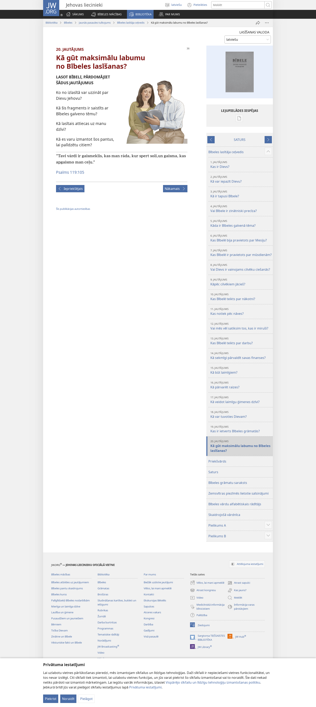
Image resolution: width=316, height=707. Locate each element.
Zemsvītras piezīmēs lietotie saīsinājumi (238, 493)
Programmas (105, 628)
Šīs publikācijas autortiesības (73, 209)
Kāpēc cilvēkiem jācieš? (241, 282)
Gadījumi (149, 630)
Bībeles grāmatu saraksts (227, 482)
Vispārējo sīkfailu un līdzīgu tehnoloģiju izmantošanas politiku (213, 682)
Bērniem (56, 624)
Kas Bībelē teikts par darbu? (241, 341)
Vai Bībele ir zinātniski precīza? (241, 208)
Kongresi (149, 618)
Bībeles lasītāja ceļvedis (130, 22)
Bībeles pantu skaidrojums (67, 588)
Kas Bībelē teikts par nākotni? (241, 296)
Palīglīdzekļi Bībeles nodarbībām (70, 600)
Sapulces (149, 606)
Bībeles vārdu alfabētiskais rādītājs (234, 504)
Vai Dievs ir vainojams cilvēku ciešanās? (241, 267)
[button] (106, 14)
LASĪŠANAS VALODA (254, 32)
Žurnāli (102, 616)
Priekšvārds (217, 461)
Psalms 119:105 (70, 172)
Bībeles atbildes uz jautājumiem (70, 582)
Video (101, 652)
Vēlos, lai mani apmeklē (158, 588)
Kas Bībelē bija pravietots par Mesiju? (241, 238)
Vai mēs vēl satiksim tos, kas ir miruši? (241, 326)
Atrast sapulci (239, 582)
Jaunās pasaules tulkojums (95, 22)
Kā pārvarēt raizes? (241, 385)
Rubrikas (103, 610)
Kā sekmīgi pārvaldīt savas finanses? (241, 355)
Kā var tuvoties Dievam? (241, 414)
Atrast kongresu (203, 590)
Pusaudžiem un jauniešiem (67, 618)
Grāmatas (103, 588)
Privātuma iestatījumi (145, 687)
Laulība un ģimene (62, 612)
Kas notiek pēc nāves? (241, 311)
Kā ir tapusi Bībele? (241, 194)
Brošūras (103, 594)
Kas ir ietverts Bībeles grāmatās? (241, 429)
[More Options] (266, 23)
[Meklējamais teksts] (238, 5)
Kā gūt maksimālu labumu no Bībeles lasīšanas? (241, 446)
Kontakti (149, 594)
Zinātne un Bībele (61, 636)
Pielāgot (86, 699)
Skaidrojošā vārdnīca (224, 515)
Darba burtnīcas (107, 622)
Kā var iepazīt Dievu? (241, 179)
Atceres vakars (152, 612)
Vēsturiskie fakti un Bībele (66, 642)
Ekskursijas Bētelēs (155, 600)
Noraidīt (68, 699)
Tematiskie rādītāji (108, 634)
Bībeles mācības (60, 574)
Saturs (213, 472)
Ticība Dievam (59, 630)
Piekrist (50, 699)
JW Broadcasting (108, 646)
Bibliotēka (51, 22)
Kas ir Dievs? (241, 164)
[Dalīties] (258, 23)
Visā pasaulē (151, 636)
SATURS (239, 139)
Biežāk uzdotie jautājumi (158, 582)
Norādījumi (104, 640)
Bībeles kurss (59, 594)
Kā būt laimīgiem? (241, 370)
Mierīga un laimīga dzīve (65, 606)
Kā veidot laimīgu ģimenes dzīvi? (241, 399)
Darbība (148, 624)
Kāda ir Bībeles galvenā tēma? (241, 223)
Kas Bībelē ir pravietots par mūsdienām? (241, 252)
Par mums (150, 574)
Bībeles (68, 22)
